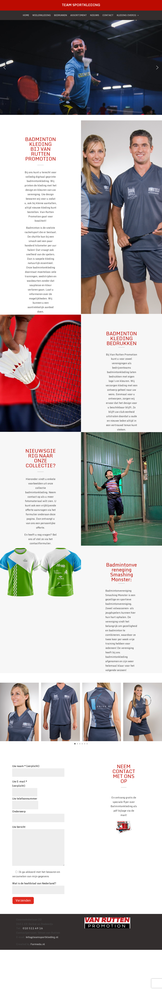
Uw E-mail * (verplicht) (24, 786)
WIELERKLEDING (41, 15)
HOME (26, 15)
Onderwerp (38, 814)
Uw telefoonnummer (25, 801)
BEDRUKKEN (60, 15)
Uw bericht (38, 846)
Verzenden (23, 900)
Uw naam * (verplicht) (38, 769)
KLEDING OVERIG (126, 15)
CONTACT (107, 15)
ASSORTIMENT (78, 15)
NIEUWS (94, 15)
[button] (4, 67)
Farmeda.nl (37, 944)
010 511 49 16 (33, 928)
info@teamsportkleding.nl (42, 937)
